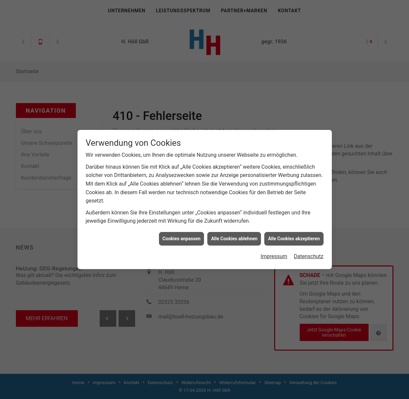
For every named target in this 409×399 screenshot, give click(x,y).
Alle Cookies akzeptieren (294, 236)
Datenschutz (308, 254)
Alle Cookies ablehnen (234, 236)
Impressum (274, 254)
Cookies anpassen (182, 236)
